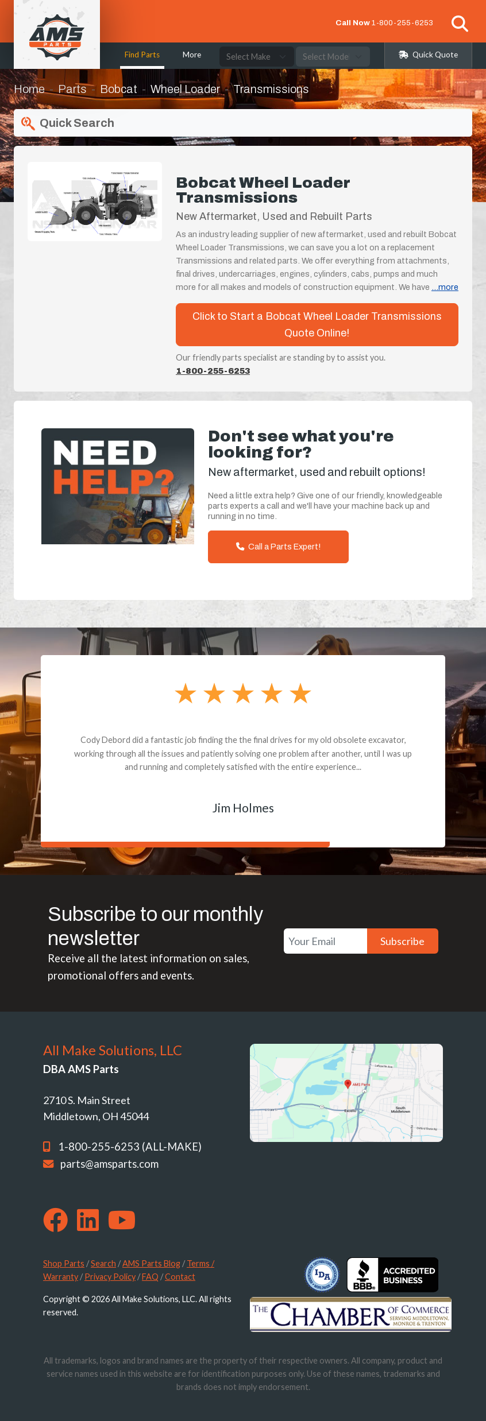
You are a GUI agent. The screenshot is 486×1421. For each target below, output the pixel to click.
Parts (72, 89)
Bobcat (118, 89)
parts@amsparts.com (109, 1163)
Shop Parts (63, 1263)
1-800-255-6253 (402, 22)
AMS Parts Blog (151, 1263)
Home (29, 89)
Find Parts (142, 54)
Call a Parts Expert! (278, 546)
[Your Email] (325, 941)
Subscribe (402, 941)
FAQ (150, 1276)
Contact (180, 1276)
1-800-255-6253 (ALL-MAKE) (130, 1146)
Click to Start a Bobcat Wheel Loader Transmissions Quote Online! (317, 325)
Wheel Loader (185, 89)
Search (103, 1263)
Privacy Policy (110, 1276)
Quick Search (66, 123)
